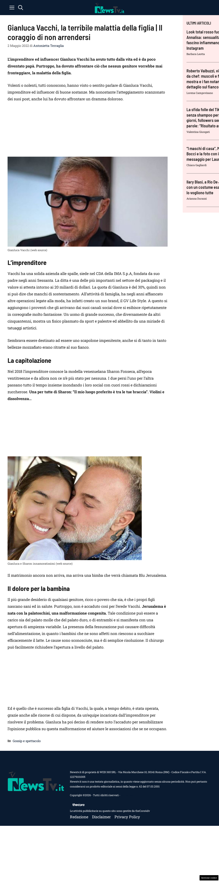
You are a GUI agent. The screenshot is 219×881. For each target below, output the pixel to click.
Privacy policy (127, 816)
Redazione (79, 816)
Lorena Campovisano (199, 93)
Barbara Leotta (195, 54)
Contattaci (127, 795)
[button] (20, 7)
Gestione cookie (209, 877)
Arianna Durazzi (196, 198)
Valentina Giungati (198, 132)
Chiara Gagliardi (196, 165)
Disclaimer (101, 816)
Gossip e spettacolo (27, 741)
